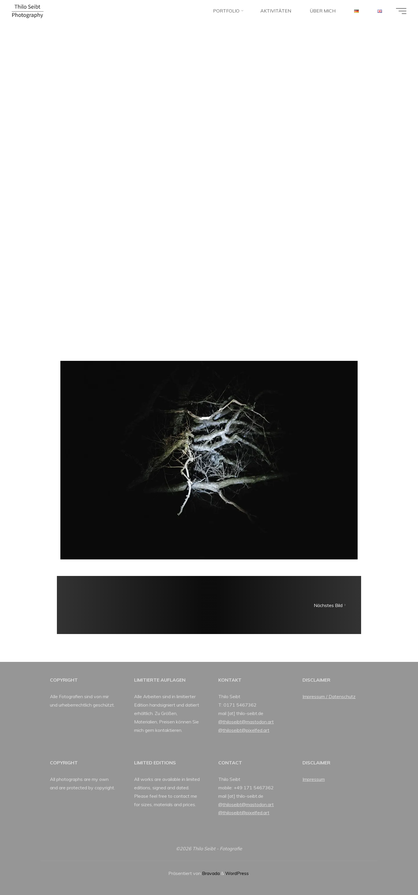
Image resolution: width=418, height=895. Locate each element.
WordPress (237, 873)
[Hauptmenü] (401, 11)
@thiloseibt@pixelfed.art (243, 730)
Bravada (210, 873)
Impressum (313, 779)
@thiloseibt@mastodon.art (246, 722)
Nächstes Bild (330, 605)
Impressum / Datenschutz (329, 696)
